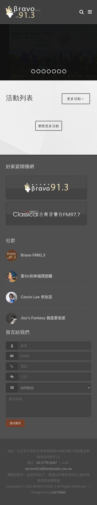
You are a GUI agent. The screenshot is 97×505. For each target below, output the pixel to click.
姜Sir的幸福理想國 (36, 276)
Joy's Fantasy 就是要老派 (43, 318)
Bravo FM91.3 (33, 255)
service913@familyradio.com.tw (48, 469)
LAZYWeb (58, 492)
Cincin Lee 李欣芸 (36, 297)
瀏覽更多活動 (48, 126)
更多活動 (75, 99)
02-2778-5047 (46, 463)
